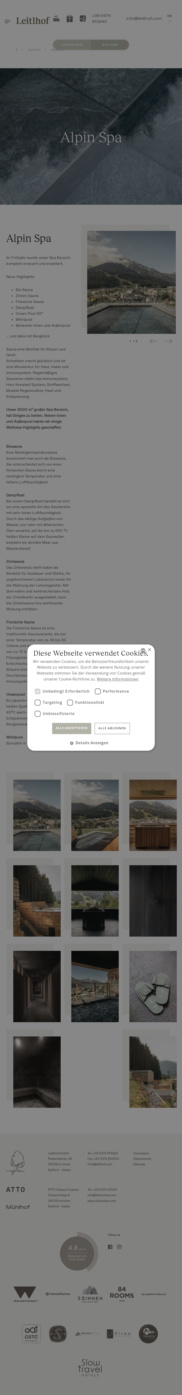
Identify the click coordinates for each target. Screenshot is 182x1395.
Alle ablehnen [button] (112, 728)
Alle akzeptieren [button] (72, 728)
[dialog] (91, 697)
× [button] (149, 650)
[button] (90, 743)
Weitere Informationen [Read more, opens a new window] (118, 679)
